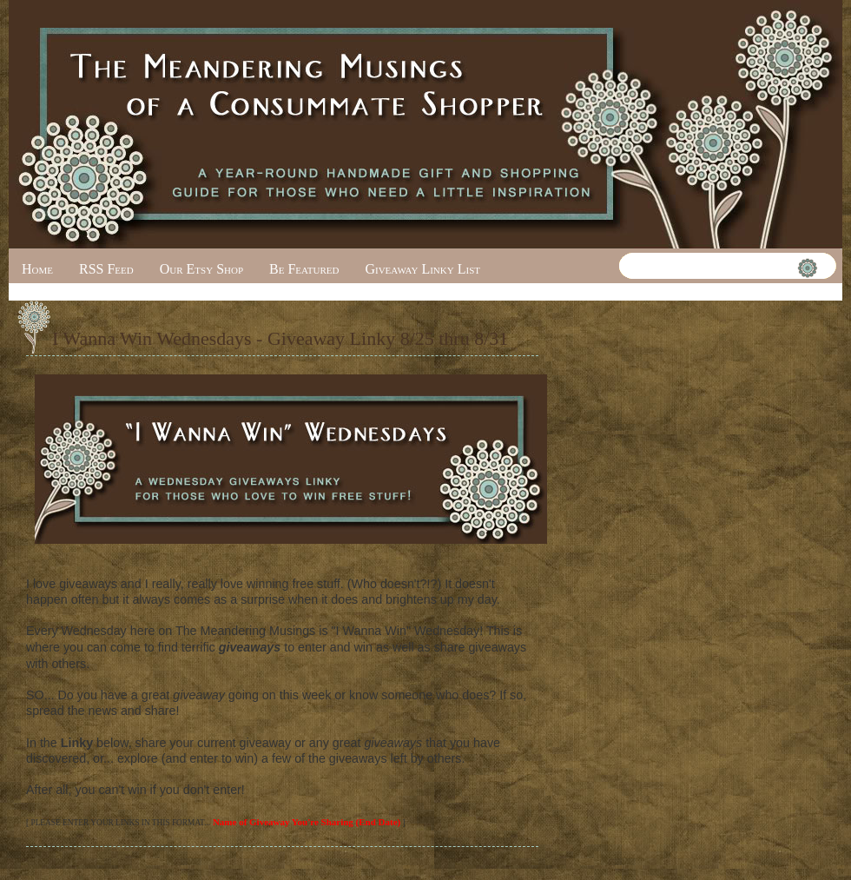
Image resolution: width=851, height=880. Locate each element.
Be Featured (304, 268)
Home (37, 268)
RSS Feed (106, 268)
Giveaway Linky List (422, 268)
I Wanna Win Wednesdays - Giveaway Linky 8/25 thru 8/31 (280, 338)
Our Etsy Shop (201, 268)
